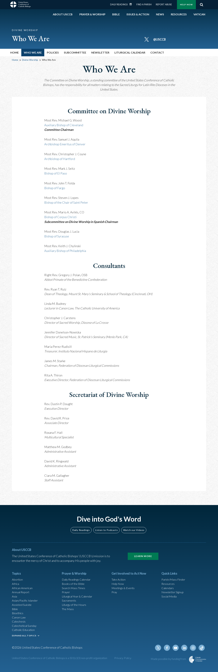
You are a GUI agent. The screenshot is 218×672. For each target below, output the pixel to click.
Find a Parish (144, 4)
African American (23, 586)
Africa (16, 582)
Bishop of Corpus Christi (60, 215)
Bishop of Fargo (54, 187)
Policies (53, 52)
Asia (15, 596)
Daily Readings (119, 4)
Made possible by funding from (168, 663)
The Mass (68, 609)
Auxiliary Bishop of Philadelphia (65, 249)
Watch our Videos (133, 527)
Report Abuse (164, 4)
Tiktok (202, 652)
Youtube (177, 652)
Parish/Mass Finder (174, 577)
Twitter (161, 652)
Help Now (186, 4)
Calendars (168, 586)
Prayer (66, 591)
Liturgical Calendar (129, 52)
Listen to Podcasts (106, 527)
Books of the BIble (74, 582)
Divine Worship (30, 59)
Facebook (169, 652)
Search (201, 4)
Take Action (119, 577)
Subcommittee (75, 52)
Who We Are (33, 52)
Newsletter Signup (173, 591)
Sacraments (69, 600)
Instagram (194, 652)
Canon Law (19, 619)
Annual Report (21, 591)
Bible (15, 609)
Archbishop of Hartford (59, 158)
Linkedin (186, 652)
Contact (157, 52)
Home (14, 52)
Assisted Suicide (23, 605)
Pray (115, 591)
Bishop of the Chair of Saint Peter (66, 201)
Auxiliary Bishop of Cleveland (63, 125)
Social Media (169, 596)
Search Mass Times (74, 586)
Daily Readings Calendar (131, 4)
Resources (168, 582)
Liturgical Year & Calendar (79, 596)
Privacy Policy (122, 662)
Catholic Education (24, 632)
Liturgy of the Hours (75, 605)
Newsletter (100, 52)
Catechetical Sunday (25, 628)
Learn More (143, 553)
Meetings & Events (124, 586)
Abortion (18, 577)
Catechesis (19, 623)
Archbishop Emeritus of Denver (64, 144)
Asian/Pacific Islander (26, 600)
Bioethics (18, 614)
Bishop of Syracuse (56, 234)
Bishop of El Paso (55, 172)
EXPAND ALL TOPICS (24, 638)
